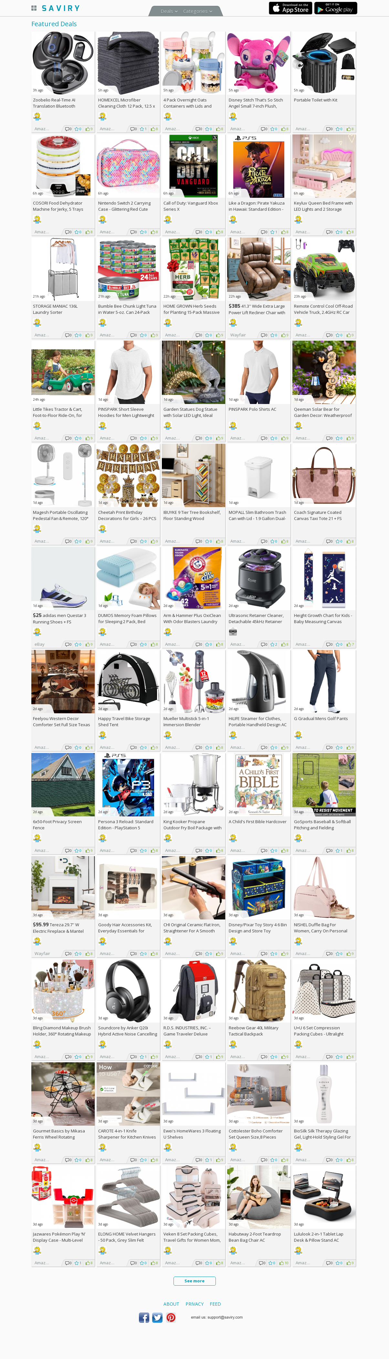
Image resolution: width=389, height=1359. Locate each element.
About (171, 1304)
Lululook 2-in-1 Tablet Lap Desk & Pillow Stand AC (318, 1237)
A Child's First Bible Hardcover (258, 821)
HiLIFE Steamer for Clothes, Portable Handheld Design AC (258, 721)
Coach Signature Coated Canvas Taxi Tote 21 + (318, 515)
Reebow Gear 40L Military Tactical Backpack (254, 1031)
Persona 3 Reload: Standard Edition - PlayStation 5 (125, 825)
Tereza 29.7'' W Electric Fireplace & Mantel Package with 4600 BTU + (59, 931)
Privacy (194, 1304)
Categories (195, 11)
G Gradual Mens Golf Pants (321, 718)
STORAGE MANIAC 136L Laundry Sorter (55, 309)
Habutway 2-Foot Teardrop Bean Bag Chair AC (255, 1237)
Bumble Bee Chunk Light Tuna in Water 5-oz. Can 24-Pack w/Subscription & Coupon (127, 312)
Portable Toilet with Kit (315, 100)
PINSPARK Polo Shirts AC (252, 409)
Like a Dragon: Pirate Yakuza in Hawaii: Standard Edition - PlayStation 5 (257, 209)
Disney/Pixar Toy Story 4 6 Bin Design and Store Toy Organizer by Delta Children (258, 931)
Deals (167, 11)
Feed (215, 1304)
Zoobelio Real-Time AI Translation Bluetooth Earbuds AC (54, 106)
